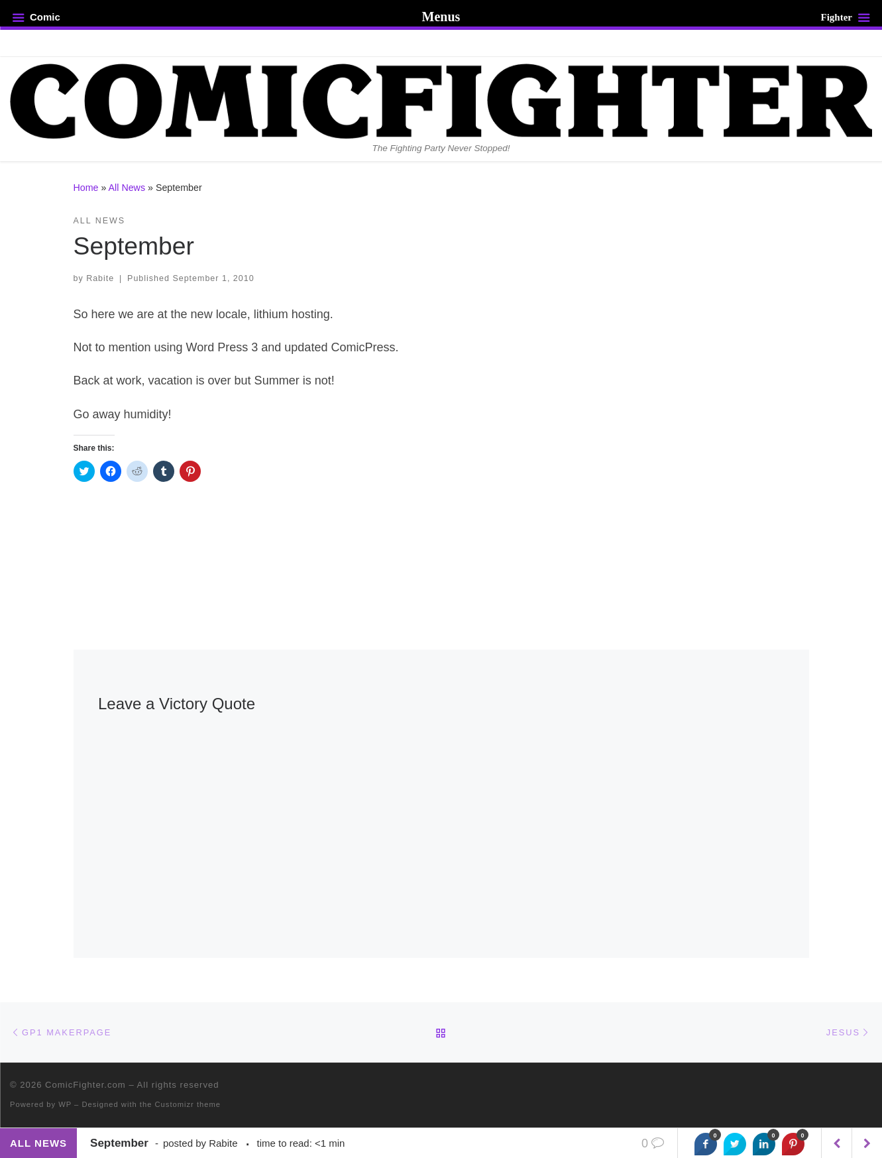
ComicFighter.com (85, 1085)
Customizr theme (188, 1104)
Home (86, 187)
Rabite (100, 278)
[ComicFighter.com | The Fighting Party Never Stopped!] (441, 99)
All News (127, 187)
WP (65, 1104)
